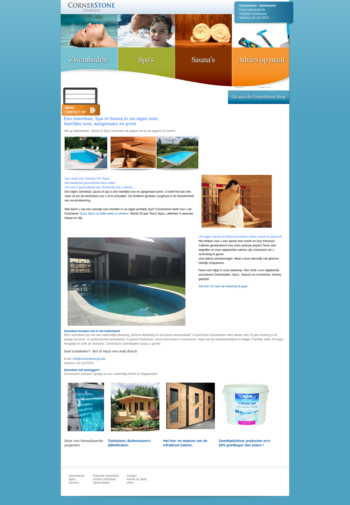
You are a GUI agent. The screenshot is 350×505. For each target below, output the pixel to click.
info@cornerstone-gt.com (89, 359)
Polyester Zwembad (106, 476)
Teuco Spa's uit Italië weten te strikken (104, 213)
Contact (132, 476)
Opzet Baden (101, 482)
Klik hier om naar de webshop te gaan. (223, 286)
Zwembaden (77, 476)
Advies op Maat (137, 479)
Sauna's (74, 482)
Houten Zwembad (104, 479)
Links (130, 482)
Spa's (72, 479)
